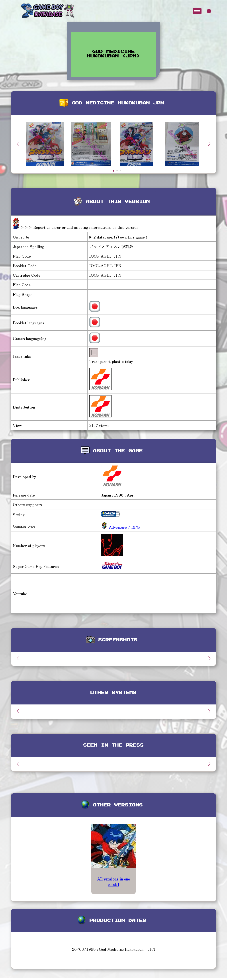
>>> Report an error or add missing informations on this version (79, 227)
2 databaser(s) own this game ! (120, 237)
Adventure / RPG (124, 527)
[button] (209, 143)
